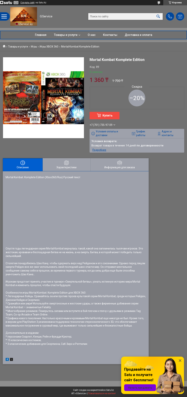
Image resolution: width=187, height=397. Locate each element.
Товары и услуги (65, 35)
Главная (40, 35)
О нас (92, 35)
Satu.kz (110, 390)
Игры (34, 46)
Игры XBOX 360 (49, 46)
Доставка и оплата (138, 35)
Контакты (110, 35)
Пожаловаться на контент (102, 393)
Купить (107, 115)
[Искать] (158, 16)
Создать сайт (27, 2)
